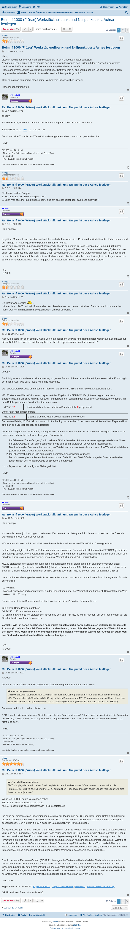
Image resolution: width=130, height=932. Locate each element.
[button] (127, 30)
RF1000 (5, 208)
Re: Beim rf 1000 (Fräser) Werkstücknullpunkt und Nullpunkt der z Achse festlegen (56, 107)
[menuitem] (24, 7)
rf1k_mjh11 (15, 95)
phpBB (55, 922)
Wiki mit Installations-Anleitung (101, 886)
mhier (4, 758)
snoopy (5, 35)
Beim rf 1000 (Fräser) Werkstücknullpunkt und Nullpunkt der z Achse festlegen (57, 22)
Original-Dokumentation (63, 886)
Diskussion (80, 886)
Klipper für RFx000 (41, 886)
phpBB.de (77, 925)
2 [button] (123, 30)
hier (25, 129)
